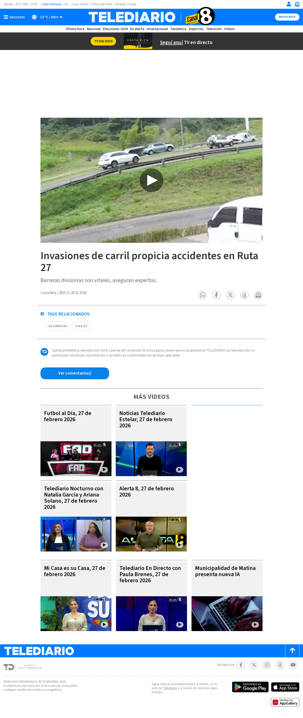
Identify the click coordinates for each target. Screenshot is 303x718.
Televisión (214, 29)
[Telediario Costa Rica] (151, 17)
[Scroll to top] (292, 650)
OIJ (66, 4)
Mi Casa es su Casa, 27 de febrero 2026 (74, 571)
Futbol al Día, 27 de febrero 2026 (67, 416)
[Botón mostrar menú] (15, 17)
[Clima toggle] (45, 17)
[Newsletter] (297, 5)
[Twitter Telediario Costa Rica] (254, 665)
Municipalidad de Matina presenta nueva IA (225, 571)
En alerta (137, 29)
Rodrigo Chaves (126, 4)
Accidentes (58, 326)
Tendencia (178, 29)
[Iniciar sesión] (288, 4)
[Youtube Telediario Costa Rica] (293, 665)
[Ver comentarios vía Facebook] (74, 373)
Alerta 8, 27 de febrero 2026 (146, 491)
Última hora (75, 29)
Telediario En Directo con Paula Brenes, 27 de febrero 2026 (150, 574)
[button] (202, 295)
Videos (229, 29)
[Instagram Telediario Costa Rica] (267, 665)
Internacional (157, 29)
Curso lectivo (80, 4)
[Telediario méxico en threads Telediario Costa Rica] (280, 665)
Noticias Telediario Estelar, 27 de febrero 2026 (145, 419)
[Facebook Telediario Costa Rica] (241, 665)
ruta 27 (81, 326)
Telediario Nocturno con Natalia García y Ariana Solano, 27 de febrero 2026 (73, 497)
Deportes (196, 29)
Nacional (94, 29)
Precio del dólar (102, 4)
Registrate (287, 17)
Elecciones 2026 (115, 29)
